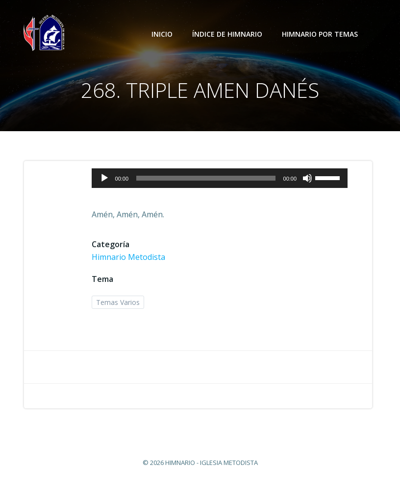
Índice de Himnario (227, 34)
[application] (220, 178)
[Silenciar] (307, 178)
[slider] (205, 178)
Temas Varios (118, 302)
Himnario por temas (324, 34)
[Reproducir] (104, 178)
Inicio (162, 34)
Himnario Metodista (128, 257)
